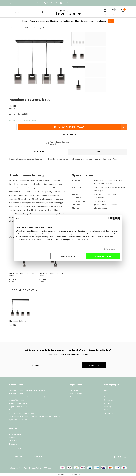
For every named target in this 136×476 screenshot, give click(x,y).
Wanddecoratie (42, 21)
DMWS (34, 468)
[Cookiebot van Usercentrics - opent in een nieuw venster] (109, 218)
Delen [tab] (97, 152)
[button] (88, 39)
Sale (111, 21)
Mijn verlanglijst (76, 397)
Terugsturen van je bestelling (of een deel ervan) (27, 397)
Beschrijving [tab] (38, 152)
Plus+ (40, 468)
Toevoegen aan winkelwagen (69, 127)
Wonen (32, 21)
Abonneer (94, 365)
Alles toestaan (103, 256)
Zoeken (42, 12)
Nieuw (25, 21)
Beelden (66, 21)
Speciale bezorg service (18, 420)
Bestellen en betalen (17, 394)
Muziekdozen (100, 21)
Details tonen (109, 249)
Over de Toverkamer (16, 400)
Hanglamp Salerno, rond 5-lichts (21, 274)
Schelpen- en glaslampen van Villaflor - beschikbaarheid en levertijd (34, 416)
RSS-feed (47, 468)
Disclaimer (13, 410)
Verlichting (75, 21)
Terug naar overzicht (16, 28)
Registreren (74, 390)
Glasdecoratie (56, 21)
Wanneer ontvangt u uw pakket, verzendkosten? (27, 390)
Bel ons (18, 457)
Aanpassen (68, 256)
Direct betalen (68, 134)
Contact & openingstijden (18, 403)
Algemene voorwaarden (18, 407)
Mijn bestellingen (76, 394)
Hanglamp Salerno (17, 321)
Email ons (38, 457)
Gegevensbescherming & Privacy (21, 413)
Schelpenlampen (87, 21)
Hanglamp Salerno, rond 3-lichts (51, 274)
